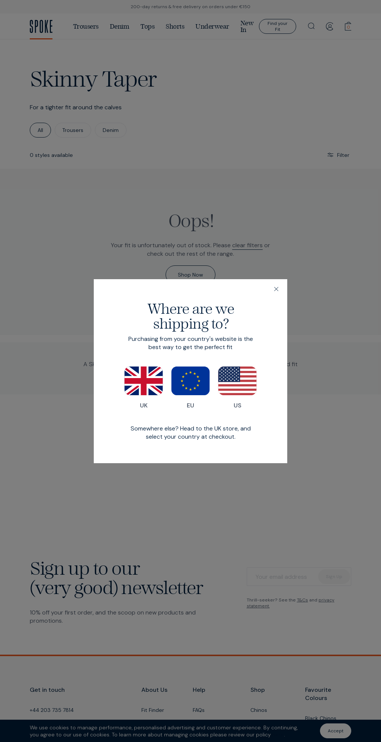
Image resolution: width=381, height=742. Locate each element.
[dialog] (190, 371)
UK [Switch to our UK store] (143, 387)
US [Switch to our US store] (237, 387)
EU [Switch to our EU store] (190, 387)
